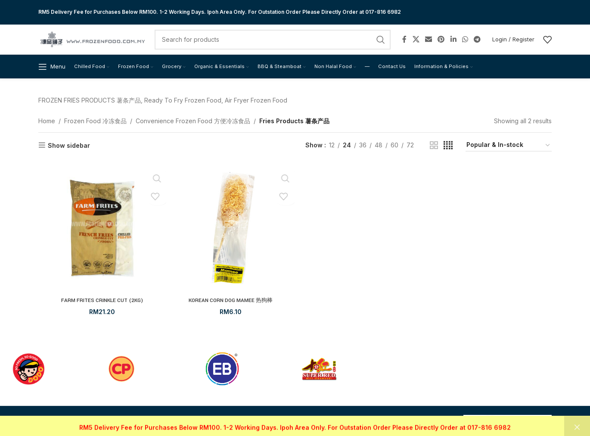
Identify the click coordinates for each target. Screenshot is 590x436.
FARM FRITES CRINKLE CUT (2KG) (102, 301)
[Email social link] (428, 38)
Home (46, 122)
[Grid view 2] (434, 147)
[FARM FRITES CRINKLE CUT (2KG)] (102, 230)
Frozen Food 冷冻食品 (95, 122)
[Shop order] (509, 147)
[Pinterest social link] (441, 38)
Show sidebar (69, 146)
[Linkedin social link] (453, 38)
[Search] (273, 39)
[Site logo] (92, 38)
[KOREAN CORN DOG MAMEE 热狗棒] (231, 230)
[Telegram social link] (477, 38)
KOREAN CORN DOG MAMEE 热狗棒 (231, 301)
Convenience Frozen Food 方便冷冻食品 (193, 122)
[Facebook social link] (404, 38)
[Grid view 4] (448, 147)
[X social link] (416, 38)
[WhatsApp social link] (465, 38)
